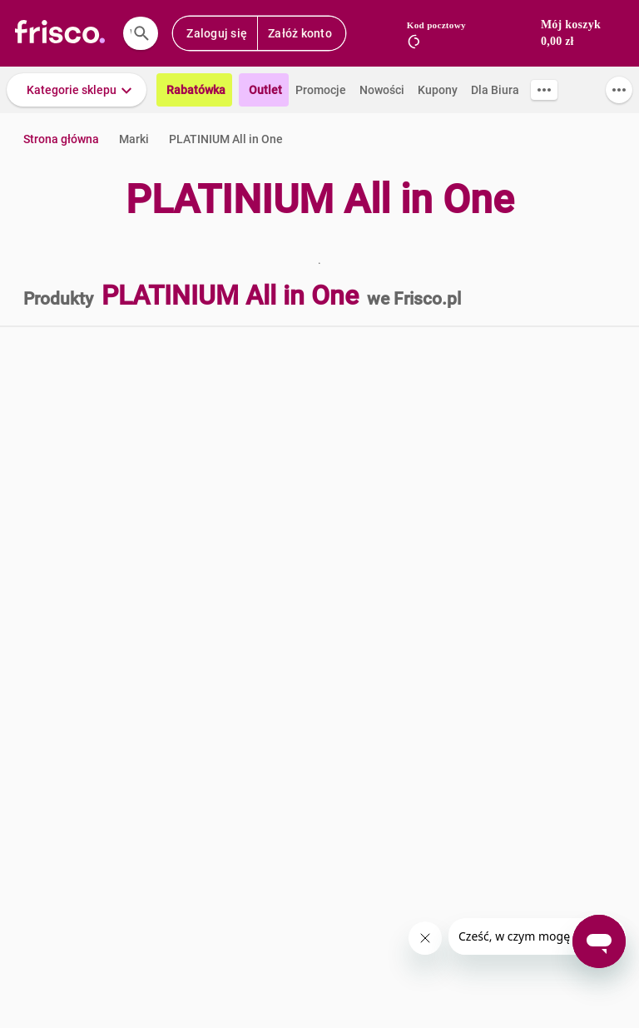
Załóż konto (300, 33)
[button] (76, 90)
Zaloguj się (216, 33)
